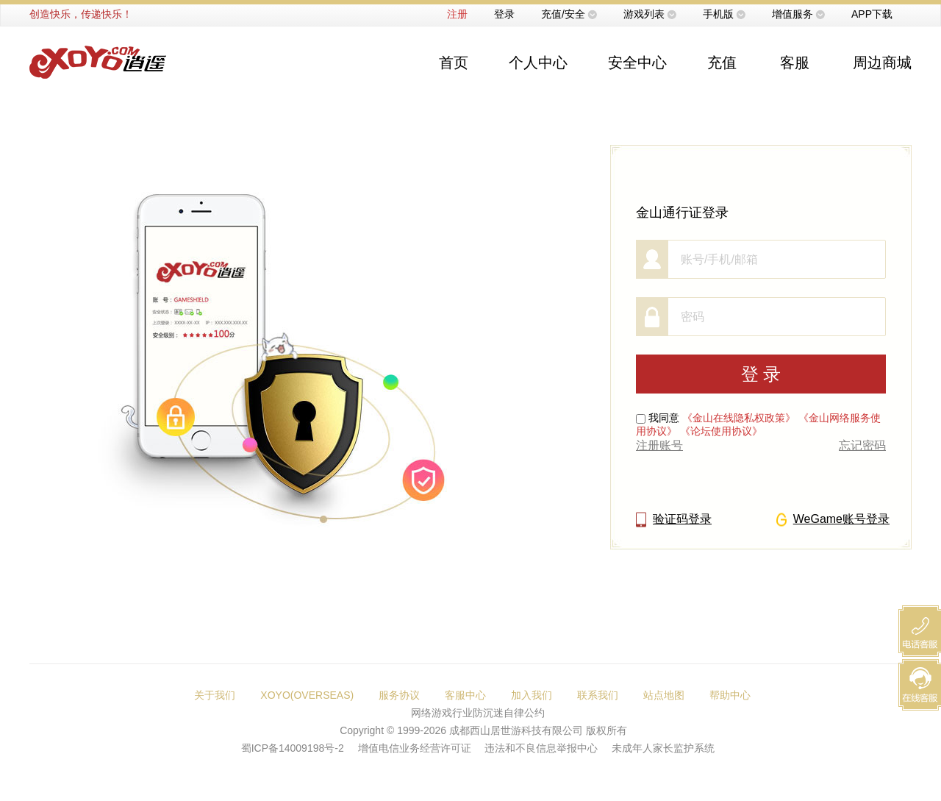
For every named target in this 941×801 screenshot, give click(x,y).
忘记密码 (862, 445)
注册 (457, 14)
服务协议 (399, 695)
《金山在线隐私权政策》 (738, 418)
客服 (794, 62)
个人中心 (538, 62)
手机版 (718, 14)
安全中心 (637, 62)
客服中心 (465, 695)
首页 (453, 62)
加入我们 (531, 695)
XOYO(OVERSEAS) (307, 695)
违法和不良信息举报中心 (541, 748)
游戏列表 (644, 14)
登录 (504, 14)
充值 (722, 62)
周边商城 (882, 62)
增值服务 (792, 14)
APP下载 (871, 14)
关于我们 (214, 695)
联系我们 (597, 695)
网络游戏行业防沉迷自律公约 (478, 713)
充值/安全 (563, 14)
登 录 (761, 374)
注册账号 (659, 445)
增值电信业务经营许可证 (414, 748)
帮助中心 (730, 695)
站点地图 (663, 695)
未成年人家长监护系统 (663, 748)
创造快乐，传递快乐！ (80, 14)
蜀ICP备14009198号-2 (292, 748)
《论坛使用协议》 (721, 431)
